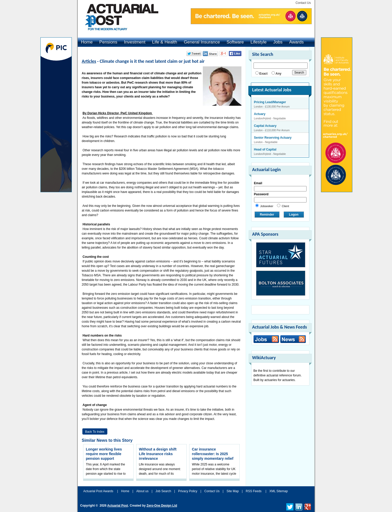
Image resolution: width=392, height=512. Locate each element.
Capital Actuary (265, 126)
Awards (296, 42)
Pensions (108, 42)
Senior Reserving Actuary (273, 137)
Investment (134, 42)
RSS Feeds (254, 491)
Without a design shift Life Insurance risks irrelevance (158, 454)
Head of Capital (265, 149)
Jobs (278, 42)
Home (87, 42)
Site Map (233, 491)
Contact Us (303, 3)
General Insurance (202, 42)
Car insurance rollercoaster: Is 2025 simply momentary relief (212, 454)
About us (142, 491)
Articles (89, 61)
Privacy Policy (187, 491)
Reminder (267, 214)
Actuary (260, 114)
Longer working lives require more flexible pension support (104, 454)
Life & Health (164, 42)
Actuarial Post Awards (98, 491)
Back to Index (94, 432)
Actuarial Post (117, 505)
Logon (294, 214)
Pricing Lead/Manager (270, 102)
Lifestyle (258, 42)
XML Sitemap (278, 491)
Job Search (163, 491)
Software (235, 42)
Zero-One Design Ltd (161, 505)
